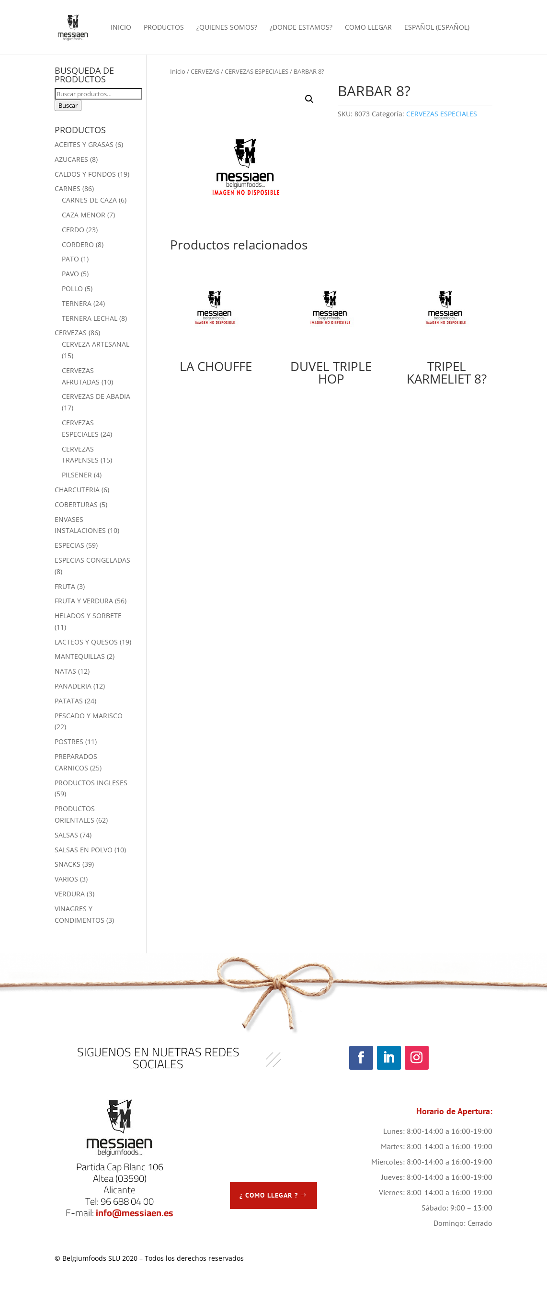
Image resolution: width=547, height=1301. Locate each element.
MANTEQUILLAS (80, 656)
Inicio (177, 71)
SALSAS (66, 834)
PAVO (70, 273)
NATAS (65, 671)
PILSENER (77, 474)
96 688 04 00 (127, 1201)
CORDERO (78, 244)
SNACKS (67, 864)
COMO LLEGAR (368, 28)
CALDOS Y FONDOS (85, 174)
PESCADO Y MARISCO (89, 715)
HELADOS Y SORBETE (88, 615)
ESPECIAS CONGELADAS (92, 560)
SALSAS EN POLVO (84, 849)
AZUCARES (71, 159)
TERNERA (76, 303)
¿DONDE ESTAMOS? (301, 28)
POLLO (72, 288)
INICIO (121, 28)
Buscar (68, 105)
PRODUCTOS (164, 28)
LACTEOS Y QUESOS (86, 641)
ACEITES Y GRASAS (84, 144)
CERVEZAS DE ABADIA (96, 396)
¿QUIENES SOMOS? (226, 28)
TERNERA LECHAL (89, 318)
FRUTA (65, 586)
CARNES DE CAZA (89, 199)
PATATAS (69, 700)
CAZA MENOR (83, 214)
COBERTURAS (76, 504)
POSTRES (69, 741)
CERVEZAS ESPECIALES (256, 71)
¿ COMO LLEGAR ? (268, 1195)
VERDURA (70, 893)
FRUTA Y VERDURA (84, 600)
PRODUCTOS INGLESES (91, 782)
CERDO (73, 229)
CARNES (67, 188)
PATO (70, 258)
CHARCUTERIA (77, 489)
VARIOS (66, 878)
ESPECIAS (69, 545)
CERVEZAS (205, 71)
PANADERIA (73, 685)
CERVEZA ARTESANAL (95, 344)
